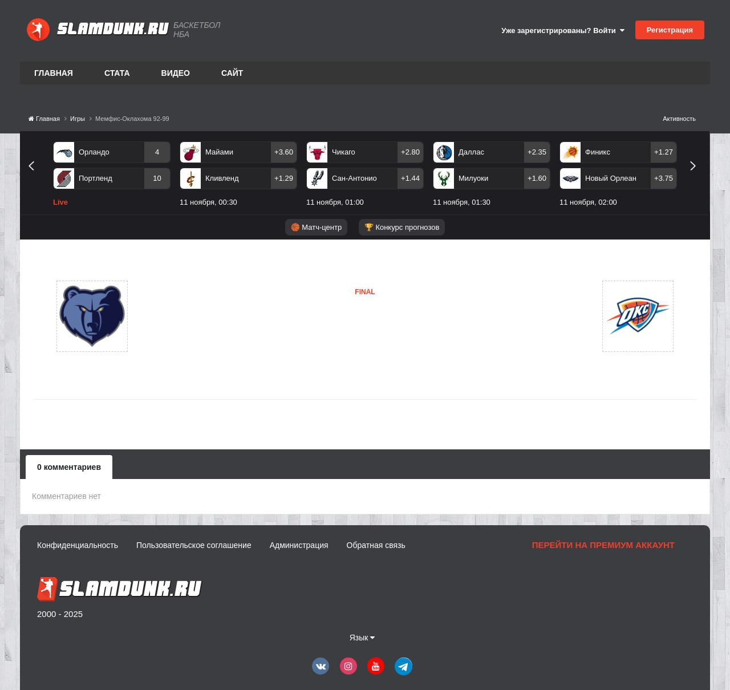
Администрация (299, 545)
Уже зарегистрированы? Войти (562, 30)
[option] (111, 176)
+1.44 (410, 178)
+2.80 (410, 152)
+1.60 (537, 178)
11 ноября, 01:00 (335, 202)
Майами (219, 152)
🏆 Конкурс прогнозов (402, 227)
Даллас (471, 152)
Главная (53, 73)
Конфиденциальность (77, 545)
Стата (117, 73)
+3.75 (663, 178)
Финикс (597, 152)
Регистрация (670, 30)
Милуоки (473, 178)
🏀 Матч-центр (316, 227)
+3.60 (283, 152)
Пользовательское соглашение (194, 545)
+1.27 (663, 152)
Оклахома (311, 339)
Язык (362, 637)
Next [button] (697, 178)
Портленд (95, 178)
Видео (175, 73)
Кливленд (222, 178)
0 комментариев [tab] (69, 467)
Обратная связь (376, 545)
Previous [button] (36, 178)
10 (157, 178)
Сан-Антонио (354, 178)
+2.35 (537, 152)
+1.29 (283, 178)
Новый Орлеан (610, 178)
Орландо (94, 152)
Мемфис (183, 316)
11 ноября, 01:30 (461, 202)
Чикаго (343, 152)
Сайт (232, 73)
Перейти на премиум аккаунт (603, 545)
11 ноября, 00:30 (208, 202)
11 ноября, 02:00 (588, 202)
